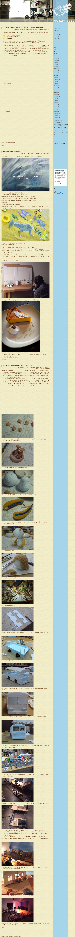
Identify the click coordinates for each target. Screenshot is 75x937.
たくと (55, 32)
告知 (45, 29)
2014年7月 (56, 83)
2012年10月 (56, 96)
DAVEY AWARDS (19, 32)
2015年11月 (56, 62)
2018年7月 (56, 60)
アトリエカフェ (57, 34)
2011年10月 (56, 117)
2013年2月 (56, 94)
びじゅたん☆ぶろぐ (58, 193)
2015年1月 (56, 73)
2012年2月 (56, 109)
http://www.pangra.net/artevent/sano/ (19, 202)
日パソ (55, 51)
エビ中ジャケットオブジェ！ (59, 130)
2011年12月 (56, 113)
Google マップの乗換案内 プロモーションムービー (18, 366)
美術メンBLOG (57, 192)
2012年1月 (56, 111)
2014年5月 (56, 87)
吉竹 (48, 367)
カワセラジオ (25, 249)
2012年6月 (56, 102)
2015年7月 (56, 64)
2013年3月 (56, 92)
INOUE (34, 29)
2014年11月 (56, 77)
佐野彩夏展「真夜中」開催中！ (12, 151)
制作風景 (41, 29)
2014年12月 (56, 75)
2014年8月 (56, 81)
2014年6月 (56, 85)
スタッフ (45, 153)
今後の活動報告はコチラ (58, 122)
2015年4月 (56, 70)
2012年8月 (56, 100)
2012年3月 (56, 107)
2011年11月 (56, 115)
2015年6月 (56, 66)
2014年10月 (56, 79)
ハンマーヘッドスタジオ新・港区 (25, 250)
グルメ (55, 40)
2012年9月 (56, 98)
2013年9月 (56, 90)
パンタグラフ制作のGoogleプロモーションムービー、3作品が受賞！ (24, 27)
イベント (40, 153)
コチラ (11, 142)
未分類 (47, 29)
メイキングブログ (6, 83)
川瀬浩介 (25, 247)
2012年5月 (56, 104)
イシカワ (55, 36)
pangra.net (56, 191)
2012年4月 (56, 106)
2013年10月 (56, 89)
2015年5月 (56, 68)
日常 (55, 53)
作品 (37, 29)
